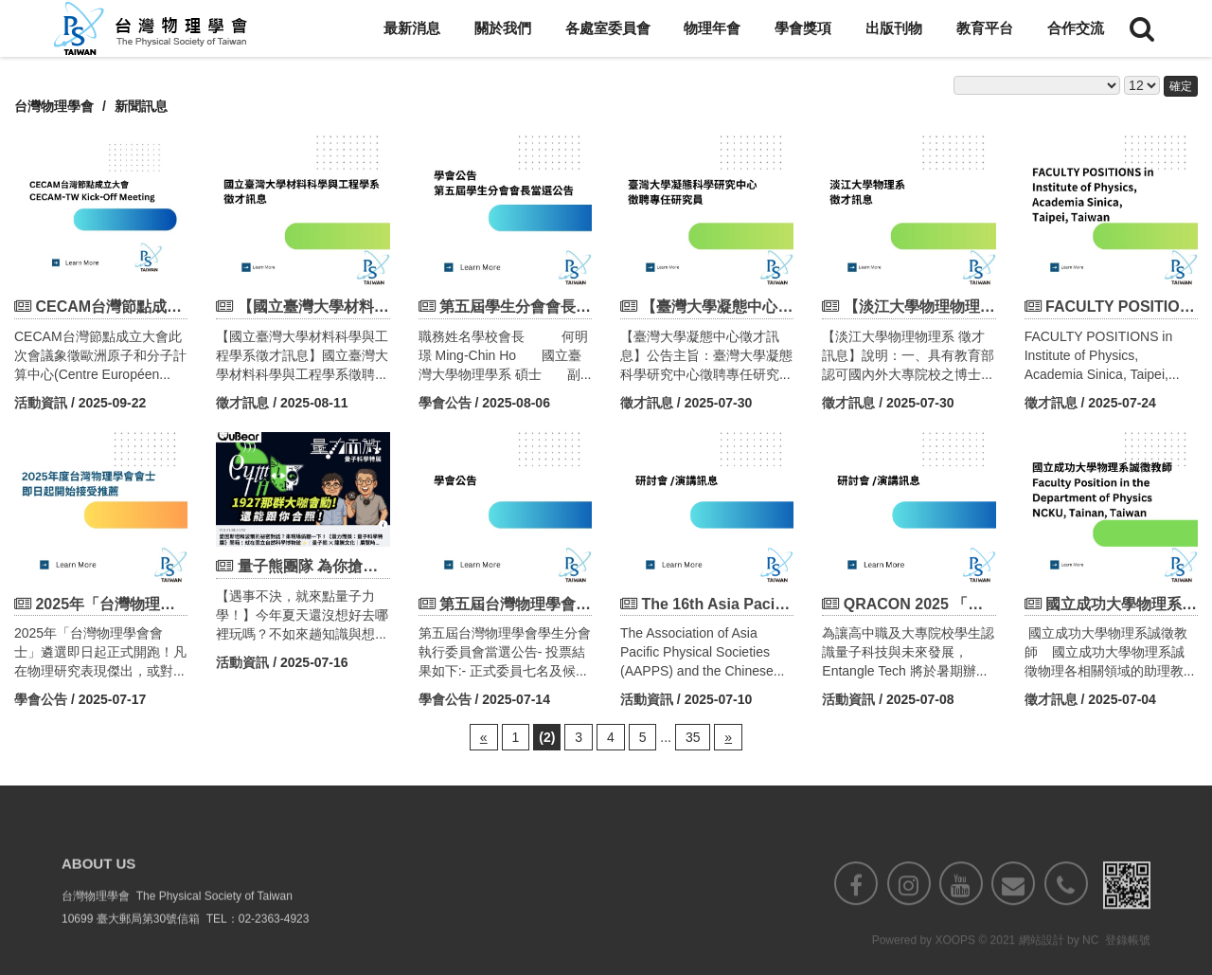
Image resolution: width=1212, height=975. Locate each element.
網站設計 (1041, 962)
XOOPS (955, 962)
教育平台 (984, 28)
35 (693, 737)
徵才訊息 (242, 402)
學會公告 (445, 402)
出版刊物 (893, 28)
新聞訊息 (141, 106)
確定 (1180, 86)
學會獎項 (803, 28)
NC (1090, 962)
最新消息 (411, 28)
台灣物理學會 (54, 106)
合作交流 (1075, 28)
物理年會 (712, 28)
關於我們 (502, 28)
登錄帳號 (1127, 962)
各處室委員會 (608, 28)
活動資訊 (40, 402)
